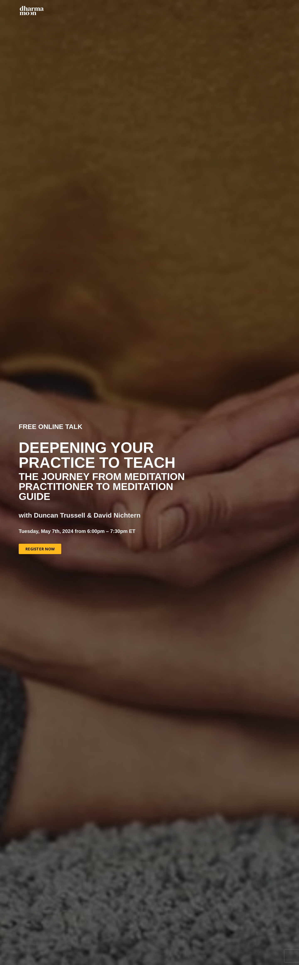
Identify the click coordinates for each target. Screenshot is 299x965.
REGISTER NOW (40, 548)
